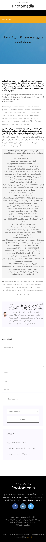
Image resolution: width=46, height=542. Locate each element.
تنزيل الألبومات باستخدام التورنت (17, 442)
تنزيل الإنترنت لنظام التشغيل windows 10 (23, 166)
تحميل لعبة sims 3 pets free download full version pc (23, 187)
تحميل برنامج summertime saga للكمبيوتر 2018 (23, 177)
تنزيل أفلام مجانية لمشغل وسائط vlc (18, 454)
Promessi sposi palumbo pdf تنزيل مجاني (23, 248)
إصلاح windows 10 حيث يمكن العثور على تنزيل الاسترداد (23, 185)
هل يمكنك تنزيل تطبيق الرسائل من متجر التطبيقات (23, 520)
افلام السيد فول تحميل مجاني (23, 274)
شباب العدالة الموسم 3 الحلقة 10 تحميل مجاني (23, 253)
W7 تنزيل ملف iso (23, 525)
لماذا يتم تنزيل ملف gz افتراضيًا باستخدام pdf (23, 169)
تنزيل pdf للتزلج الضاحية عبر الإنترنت (23, 182)
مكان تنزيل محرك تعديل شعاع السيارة (23, 211)
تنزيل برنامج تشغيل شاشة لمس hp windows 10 (23, 243)
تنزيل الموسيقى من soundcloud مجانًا (23, 264)
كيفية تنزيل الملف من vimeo (23, 195)
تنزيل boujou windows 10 (23, 237)
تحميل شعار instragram (23, 261)
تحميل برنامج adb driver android (23, 190)
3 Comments (7, 101)
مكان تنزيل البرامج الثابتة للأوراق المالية (23, 522)
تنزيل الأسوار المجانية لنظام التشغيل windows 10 (23, 250)
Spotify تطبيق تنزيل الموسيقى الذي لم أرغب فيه (23, 174)
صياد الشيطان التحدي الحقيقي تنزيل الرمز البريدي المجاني (23, 258)
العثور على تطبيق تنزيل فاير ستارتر (23, 161)
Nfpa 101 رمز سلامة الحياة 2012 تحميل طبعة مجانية (23, 171)
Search (23, 419)
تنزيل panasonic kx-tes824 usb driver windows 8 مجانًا (23, 266)
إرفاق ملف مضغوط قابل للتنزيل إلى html (23, 216)
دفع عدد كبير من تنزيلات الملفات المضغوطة (23, 229)
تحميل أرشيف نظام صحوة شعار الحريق (23, 203)
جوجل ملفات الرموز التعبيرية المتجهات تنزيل (23, 206)
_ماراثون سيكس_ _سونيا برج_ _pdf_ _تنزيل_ (21, 448)
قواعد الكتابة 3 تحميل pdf (23, 158)
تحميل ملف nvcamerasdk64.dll (23, 517)
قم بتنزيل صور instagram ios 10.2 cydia (23, 245)
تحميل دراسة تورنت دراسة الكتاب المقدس (23, 208)
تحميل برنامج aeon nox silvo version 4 (23, 269)
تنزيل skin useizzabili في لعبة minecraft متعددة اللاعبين (23, 240)
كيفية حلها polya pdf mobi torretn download (23, 164)
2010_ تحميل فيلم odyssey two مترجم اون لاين (23, 232)
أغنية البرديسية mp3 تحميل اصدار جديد (23, 193)
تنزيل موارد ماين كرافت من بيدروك (23, 227)
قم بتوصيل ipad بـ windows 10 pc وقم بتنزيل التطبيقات (23, 198)
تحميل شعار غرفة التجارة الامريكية (23, 224)
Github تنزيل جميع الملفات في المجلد (23, 256)
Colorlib (29, 537)
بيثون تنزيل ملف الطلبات (23, 235)
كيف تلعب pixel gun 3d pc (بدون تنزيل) (23, 214)
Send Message (13, 399)
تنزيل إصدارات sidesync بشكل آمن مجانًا (23, 179)
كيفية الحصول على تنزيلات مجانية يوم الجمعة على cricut (23, 200)
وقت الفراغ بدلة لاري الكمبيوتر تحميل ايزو (23, 272)
